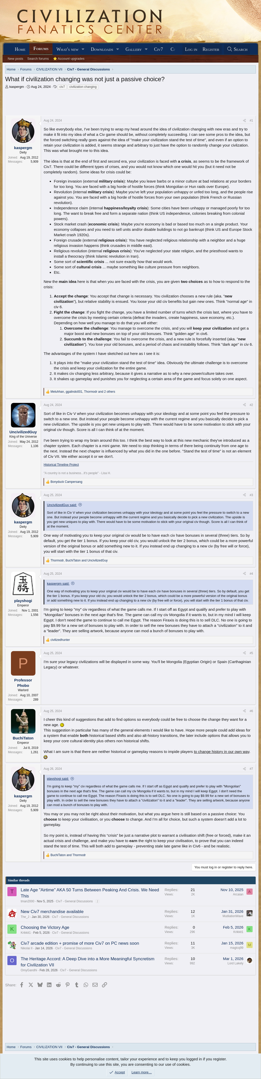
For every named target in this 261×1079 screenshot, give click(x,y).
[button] (83, 49)
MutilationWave (233, 916)
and (68, 855)
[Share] (244, 121)
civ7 (62, 87)
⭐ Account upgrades (69, 59)
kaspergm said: (58, 583)
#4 (251, 574)
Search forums (38, 59)
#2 (251, 405)
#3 (251, 495)
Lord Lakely (235, 963)
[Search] (237, 49)
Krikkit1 (26, 932)
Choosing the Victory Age (45, 927)
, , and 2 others (82, 391)
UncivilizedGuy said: (62, 505)
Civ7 (158, 49)
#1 (251, 120)
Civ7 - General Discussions (74, 901)
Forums (40, 48)
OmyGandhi (29, 970)
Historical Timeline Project (61, 464)
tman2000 (27, 901)
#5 (251, 653)
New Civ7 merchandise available (52, 911)
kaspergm (16, 87)
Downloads (102, 49)
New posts (15, 59)
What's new (67, 49)
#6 (251, 711)
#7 (251, 769)
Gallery (133, 49)
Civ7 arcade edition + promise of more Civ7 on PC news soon (80, 943)
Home (20, 49)
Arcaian (238, 894)
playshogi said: (58, 779)
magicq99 (236, 948)
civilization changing (83, 87)
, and (79, 560)
